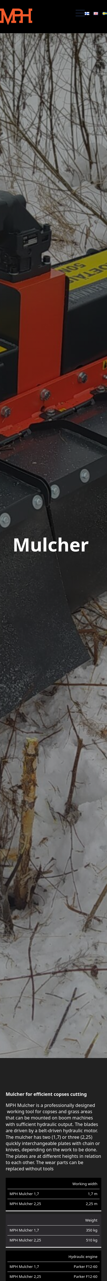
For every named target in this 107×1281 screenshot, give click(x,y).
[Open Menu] (80, 13)
